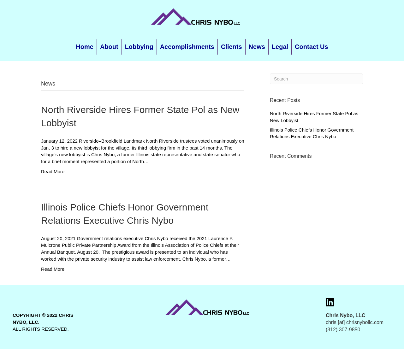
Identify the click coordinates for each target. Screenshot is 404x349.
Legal (280, 46)
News (257, 46)
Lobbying (139, 46)
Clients (231, 46)
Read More (52, 171)
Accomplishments (187, 46)
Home (84, 46)
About (109, 46)
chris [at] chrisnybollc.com (354, 322)
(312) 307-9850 (343, 329)
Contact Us (311, 46)
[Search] (316, 79)
